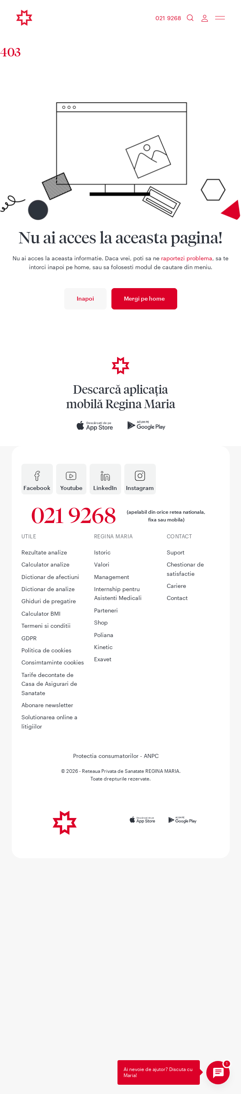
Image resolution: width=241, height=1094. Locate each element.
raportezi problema (186, 258)
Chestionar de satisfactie (185, 804)
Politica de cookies (46, 885)
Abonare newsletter (47, 940)
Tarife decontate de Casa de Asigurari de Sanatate (49, 919)
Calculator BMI (41, 848)
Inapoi (85, 298)
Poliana (103, 870)
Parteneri (106, 845)
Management (111, 812)
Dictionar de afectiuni (50, 812)
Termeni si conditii (46, 860)
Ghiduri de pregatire (48, 836)
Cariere (176, 821)
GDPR (29, 873)
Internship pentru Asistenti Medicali (118, 829)
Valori (101, 799)
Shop (101, 857)
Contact (177, 833)
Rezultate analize (44, 787)
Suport (175, 787)
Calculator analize (45, 799)
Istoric (102, 787)
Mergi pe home (144, 298)
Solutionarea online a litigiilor (49, 957)
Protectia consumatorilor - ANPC (116, 991)
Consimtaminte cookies (52, 897)
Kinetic (103, 882)
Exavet (102, 894)
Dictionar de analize (48, 824)
